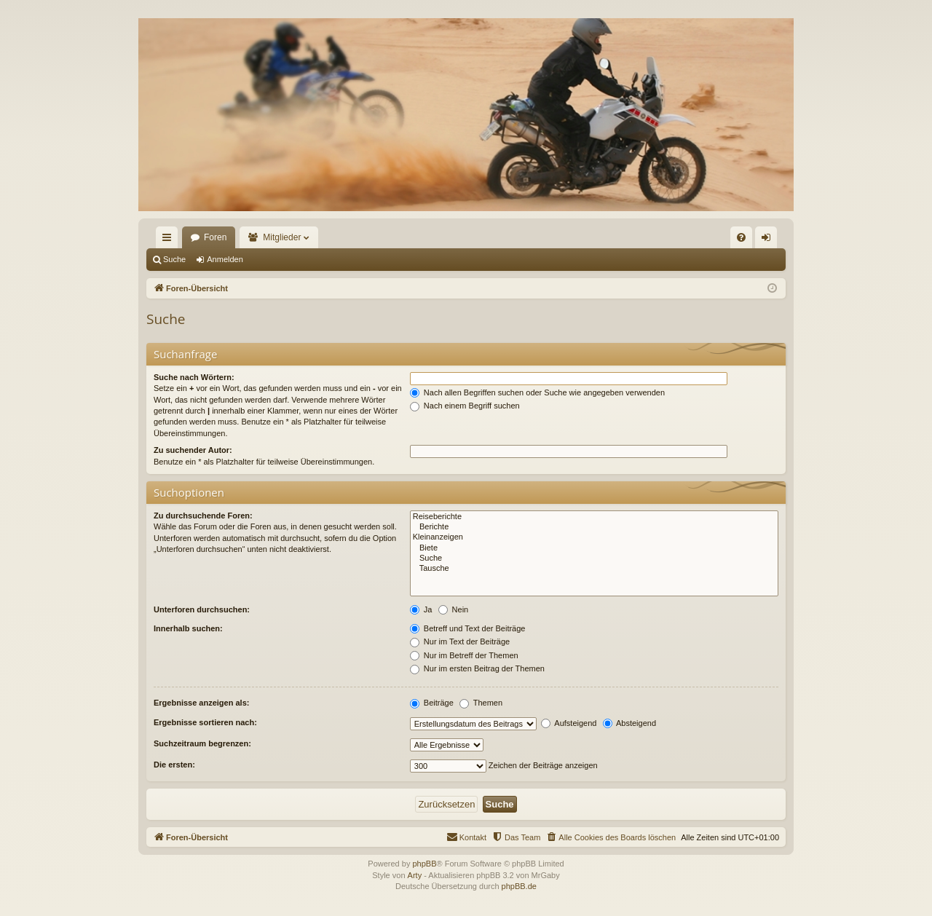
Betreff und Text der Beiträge (468, 628)
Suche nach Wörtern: (194, 377)
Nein (453, 609)
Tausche (594, 569)
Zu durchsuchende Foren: (203, 515)
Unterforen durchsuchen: (202, 609)
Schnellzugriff (170, 240)
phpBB (424, 863)
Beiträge (432, 702)
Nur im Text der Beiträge (460, 641)
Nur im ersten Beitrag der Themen (477, 668)
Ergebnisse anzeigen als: (201, 702)
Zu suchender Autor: (193, 450)
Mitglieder (282, 237)
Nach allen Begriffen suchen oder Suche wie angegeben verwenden (537, 392)
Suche (174, 259)
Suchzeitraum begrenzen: (202, 743)
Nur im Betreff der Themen (464, 655)
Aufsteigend (569, 723)
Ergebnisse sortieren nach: (205, 722)
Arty (415, 875)
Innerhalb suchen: (188, 628)
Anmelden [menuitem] (769, 240)
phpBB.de (519, 886)
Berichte (594, 527)
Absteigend (630, 723)
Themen (480, 702)
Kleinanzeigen (594, 537)
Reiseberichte (594, 517)
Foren (215, 237)
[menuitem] (741, 237)
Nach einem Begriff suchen (465, 405)
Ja (421, 609)
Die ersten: (174, 764)
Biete (594, 548)
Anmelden (225, 259)
